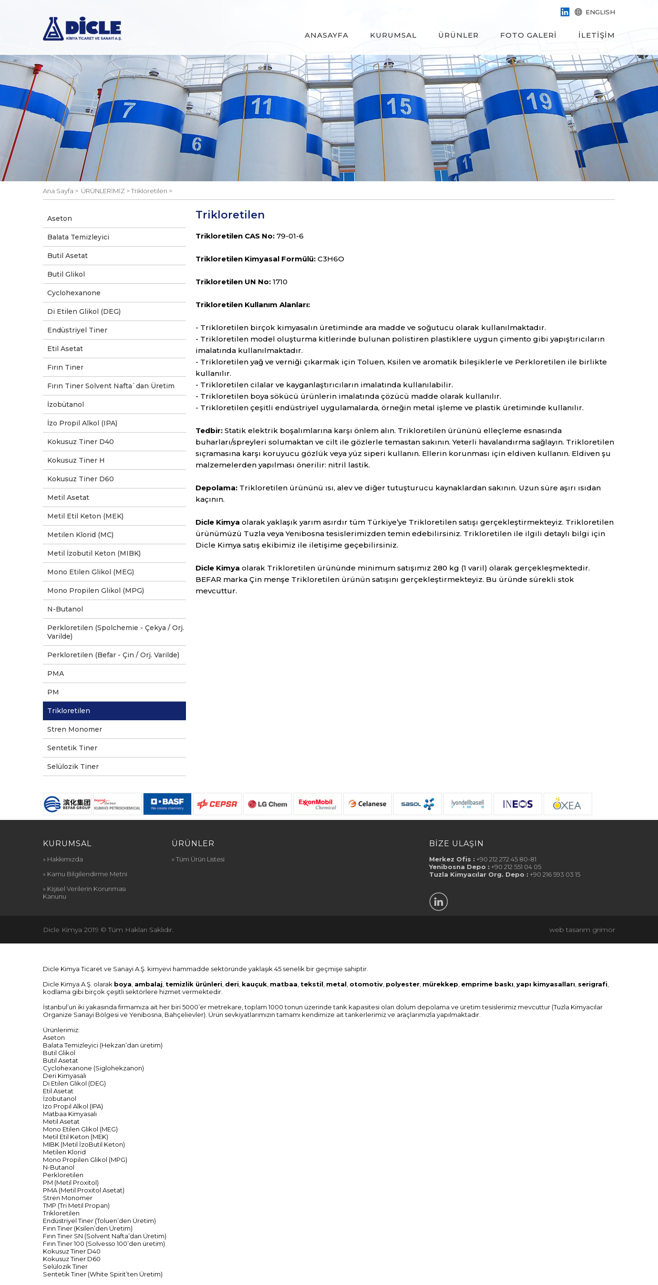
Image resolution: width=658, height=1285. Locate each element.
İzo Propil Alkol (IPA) (82, 423)
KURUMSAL (393, 35)
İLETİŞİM (596, 35)
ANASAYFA (327, 35)
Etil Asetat (65, 348)
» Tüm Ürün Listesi (198, 859)
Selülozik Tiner (73, 766)
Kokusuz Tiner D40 (80, 441)
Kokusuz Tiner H (76, 460)
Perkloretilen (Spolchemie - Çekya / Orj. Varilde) (115, 632)
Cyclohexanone (74, 293)
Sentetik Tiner (72, 748)
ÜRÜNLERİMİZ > (106, 191)
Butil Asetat (67, 255)
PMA (55, 673)
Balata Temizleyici (78, 237)
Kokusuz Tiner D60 (80, 479)
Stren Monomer (74, 729)
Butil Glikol (66, 274)
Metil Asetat (68, 497)
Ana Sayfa (59, 191)
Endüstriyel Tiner (77, 330)
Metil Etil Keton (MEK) (85, 516)
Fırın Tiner (65, 367)
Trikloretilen (68, 710)
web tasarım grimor (582, 929)
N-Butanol (65, 609)
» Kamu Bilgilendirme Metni (85, 874)
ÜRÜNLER (458, 35)
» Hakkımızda (63, 859)
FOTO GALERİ (528, 35)
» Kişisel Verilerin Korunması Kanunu (84, 892)
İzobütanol (65, 404)
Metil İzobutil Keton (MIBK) (94, 553)
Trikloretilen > (151, 191)
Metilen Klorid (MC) (80, 534)
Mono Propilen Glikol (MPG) (95, 590)
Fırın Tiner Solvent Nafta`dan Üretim (111, 386)
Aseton (59, 218)
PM (53, 692)
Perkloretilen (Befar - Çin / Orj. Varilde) (113, 655)
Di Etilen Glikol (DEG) (84, 311)
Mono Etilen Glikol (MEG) (90, 572)
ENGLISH (594, 12)
